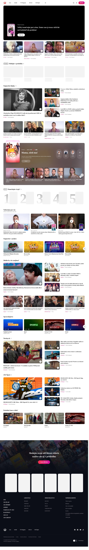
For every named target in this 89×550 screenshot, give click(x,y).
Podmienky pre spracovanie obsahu (8, 540)
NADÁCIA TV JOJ (9, 512)
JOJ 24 (30, 2)
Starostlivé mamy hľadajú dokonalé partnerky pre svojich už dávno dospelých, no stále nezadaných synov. (36, 157)
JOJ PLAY (7, 503)
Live (10, 2)
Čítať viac (21, 34)
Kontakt (39, 540)
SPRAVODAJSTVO (50, 498)
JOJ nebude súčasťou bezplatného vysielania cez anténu (74, 514)
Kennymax (9, 544)
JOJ (4, 500)
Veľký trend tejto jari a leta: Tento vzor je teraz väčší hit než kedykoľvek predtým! (38, 28)
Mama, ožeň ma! (30, 152)
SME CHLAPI (27, 506)
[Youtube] (80, 533)
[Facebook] (74, 533)
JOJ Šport (37, 2)
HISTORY (26, 510)
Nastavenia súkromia (23, 540)
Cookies (17, 540)
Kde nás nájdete (69, 508)
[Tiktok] (83, 533)
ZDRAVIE (26, 508)
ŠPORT (46, 506)
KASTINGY (7, 515)
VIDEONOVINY (48, 508)
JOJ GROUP (7, 521)
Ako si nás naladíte (69, 506)
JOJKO (6, 509)
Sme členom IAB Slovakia (32, 540)
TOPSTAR (26, 503)
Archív (15, 2)
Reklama (67, 503)
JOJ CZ (6, 518)
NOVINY (47, 501)
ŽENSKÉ (26, 501)
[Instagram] (77, 533)
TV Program (23, 2)
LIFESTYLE (27, 498)
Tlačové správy (69, 501)
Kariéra (67, 510)
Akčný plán (68, 517)
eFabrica (17, 544)
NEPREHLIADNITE (71, 498)
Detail (26, 161)
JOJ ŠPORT (7, 506)
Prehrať (44, 462)
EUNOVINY (47, 510)
